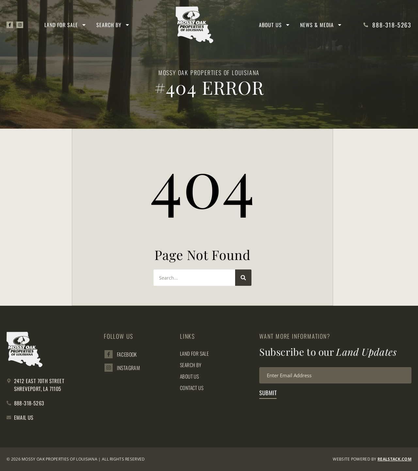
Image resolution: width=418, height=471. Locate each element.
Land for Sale (66, 25)
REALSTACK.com (394, 459)
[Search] (243, 277)
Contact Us (192, 387)
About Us (274, 25)
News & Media (321, 25)
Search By (114, 25)
